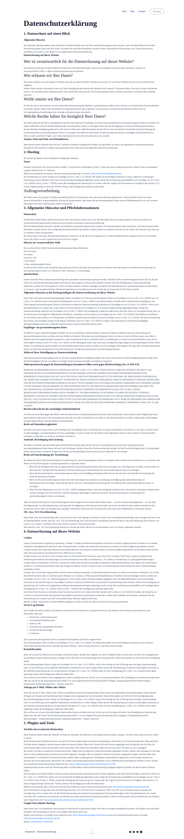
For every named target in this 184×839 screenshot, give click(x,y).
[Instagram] (134, 832)
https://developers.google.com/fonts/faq (90, 815)
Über (132, 11)
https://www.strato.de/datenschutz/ (106, 173)
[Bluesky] (137, 832)
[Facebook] (130, 832)
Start (124, 11)
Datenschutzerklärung (46, 832)
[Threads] (141, 832)
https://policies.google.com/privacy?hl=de (131, 787)
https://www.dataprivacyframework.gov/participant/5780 (68, 800)
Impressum (30, 832)
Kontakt (142, 11)
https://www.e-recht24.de (41, 821)
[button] (157, 11)
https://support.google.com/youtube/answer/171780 (92, 764)
